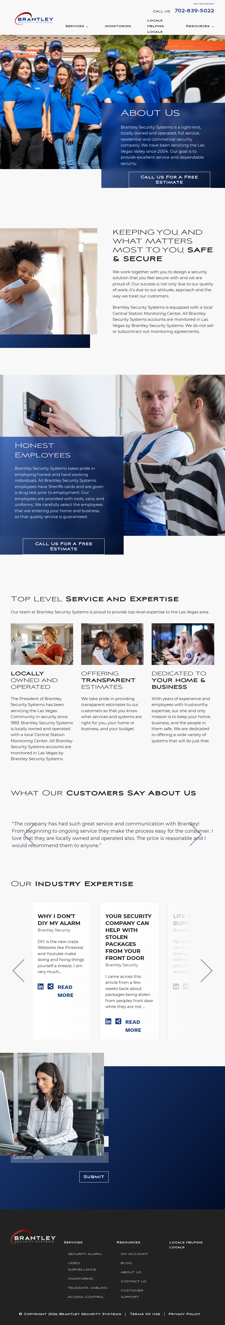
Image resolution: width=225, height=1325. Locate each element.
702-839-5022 (194, 11)
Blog (126, 1263)
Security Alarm (85, 1254)
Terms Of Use (145, 1314)
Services (74, 26)
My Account (204, 3)
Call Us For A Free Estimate (169, 180)
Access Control (86, 1297)
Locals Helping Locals (155, 26)
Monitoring (118, 26)
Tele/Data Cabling (87, 1288)
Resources (198, 26)
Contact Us (134, 1281)
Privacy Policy (185, 1314)
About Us (131, 1272)
